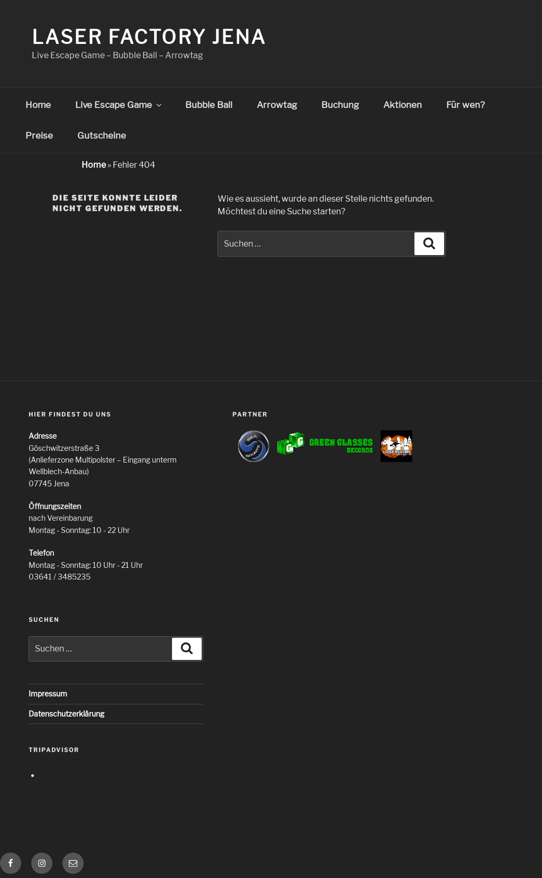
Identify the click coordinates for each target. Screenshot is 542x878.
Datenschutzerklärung (66, 713)
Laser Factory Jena (149, 37)
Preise (39, 135)
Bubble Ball (208, 104)
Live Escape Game (119, 104)
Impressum (48, 693)
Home (38, 104)
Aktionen (402, 104)
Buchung (340, 104)
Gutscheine (101, 135)
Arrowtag (277, 104)
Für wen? (465, 104)
